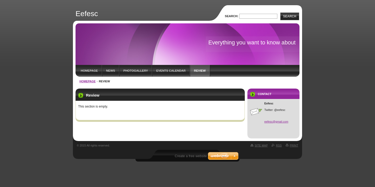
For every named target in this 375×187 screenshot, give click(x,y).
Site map (261, 145)
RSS (279, 145)
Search (289, 16)
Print (294, 145)
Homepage (89, 70)
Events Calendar (171, 70)
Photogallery (135, 70)
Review (200, 70)
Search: (231, 16)
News (110, 70)
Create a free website (191, 156)
